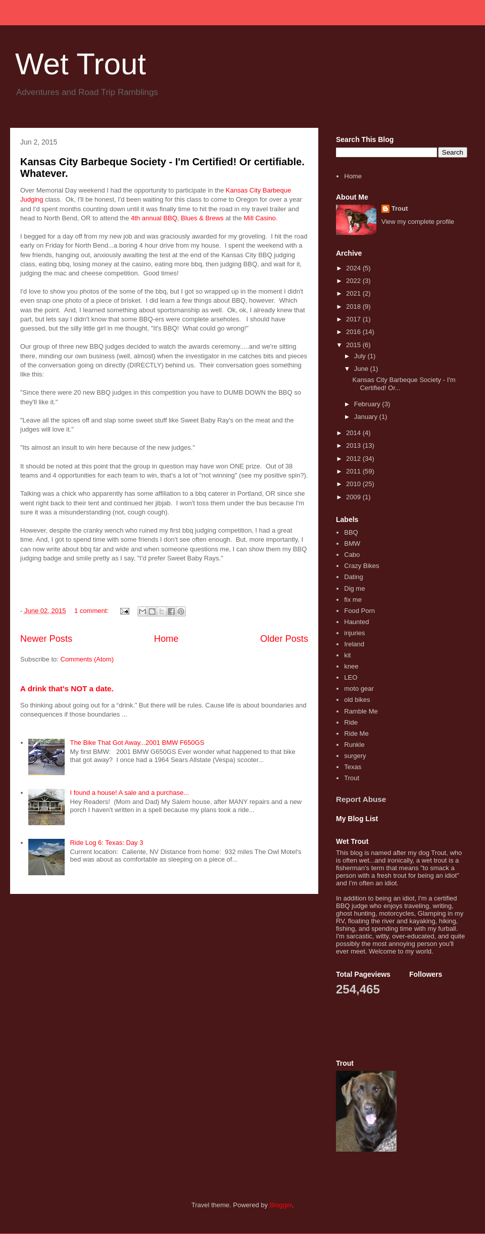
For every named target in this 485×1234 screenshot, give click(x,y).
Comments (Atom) (87, 659)
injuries (354, 633)
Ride (351, 722)
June (362, 368)
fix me (353, 599)
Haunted (356, 622)
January (366, 416)
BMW (352, 543)
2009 (354, 497)
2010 (354, 484)
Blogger (281, 1205)
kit (347, 655)
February (368, 404)
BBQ (351, 532)
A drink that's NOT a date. (67, 688)
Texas (352, 767)
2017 (354, 319)
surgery (355, 756)
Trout (400, 208)
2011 (354, 471)
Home (166, 639)
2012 (354, 458)
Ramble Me (360, 711)
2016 (354, 332)
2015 (354, 345)
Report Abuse (361, 799)
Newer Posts (46, 639)
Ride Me (356, 733)
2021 (354, 293)
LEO (350, 677)
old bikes (357, 699)
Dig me (354, 588)
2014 (354, 433)
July (361, 356)
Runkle (354, 744)
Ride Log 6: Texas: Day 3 (106, 842)
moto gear (359, 688)
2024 (354, 268)
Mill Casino (260, 218)
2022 (354, 280)
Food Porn (359, 610)
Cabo (352, 554)
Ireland (354, 644)
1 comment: (92, 610)
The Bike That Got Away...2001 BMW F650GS (137, 742)
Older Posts (284, 639)
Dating (353, 577)
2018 (354, 306)
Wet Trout (80, 64)
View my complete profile (417, 221)
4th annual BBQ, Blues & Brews (177, 218)
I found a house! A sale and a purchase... (129, 792)
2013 (354, 445)
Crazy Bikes (361, 565)
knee (351, 666)
